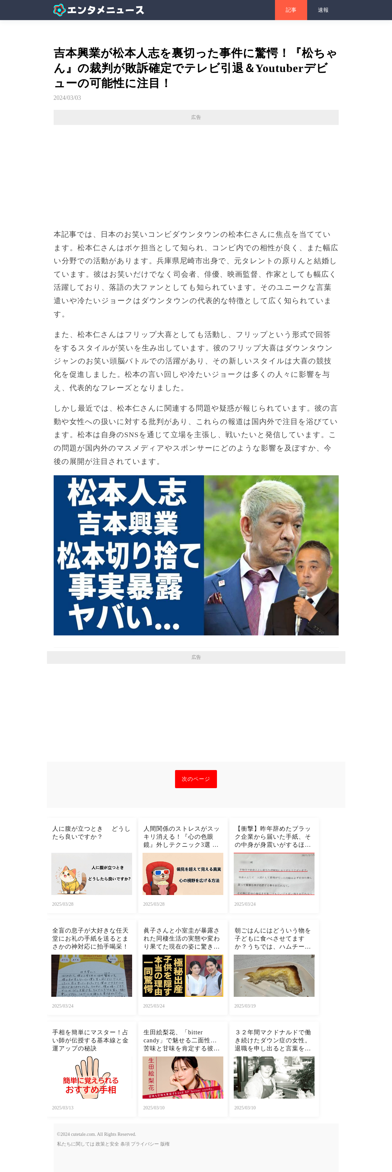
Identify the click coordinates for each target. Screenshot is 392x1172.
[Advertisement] (196, 173)
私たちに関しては (76, 1144)
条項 (125, 1144)
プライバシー (145, 1144)
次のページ (196, 779)
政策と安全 (107, 1144)
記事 (291, 10)
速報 (323, 10)
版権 (165, 1144)
